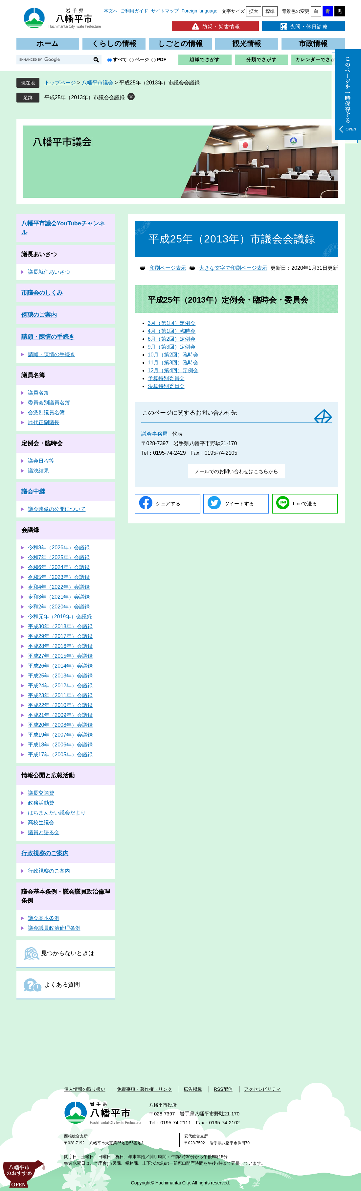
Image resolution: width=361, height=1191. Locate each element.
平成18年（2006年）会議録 (60, 744)
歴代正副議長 (43, 422)
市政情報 (313, 43)
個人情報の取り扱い (84, 1089)
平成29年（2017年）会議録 (60, 636)
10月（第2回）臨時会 (173, 354)
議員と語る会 (43, 832)
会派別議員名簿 (46, 412)
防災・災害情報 (215, 26)
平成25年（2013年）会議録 (60, 675)
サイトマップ (165, 10)
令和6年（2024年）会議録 (59, 567)
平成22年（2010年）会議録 (60, 705)
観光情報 (246, 43)
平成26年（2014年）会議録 (60, 666)
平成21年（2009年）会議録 (60, 715)
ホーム (47, 43)
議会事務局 (154, 434)
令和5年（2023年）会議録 (59, 577)
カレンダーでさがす (318, 59)
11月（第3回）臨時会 (173, 362)
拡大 (253, 11)
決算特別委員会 (166, 386)
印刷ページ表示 (167, 268)
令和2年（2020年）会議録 (59, 606)
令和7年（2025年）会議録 (59, 557)
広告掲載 (193, 1089)
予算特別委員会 (166, 378)
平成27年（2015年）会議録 (60, 656)
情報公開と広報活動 (48, 775)
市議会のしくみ (42, 292)
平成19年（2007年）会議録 (60, 735)
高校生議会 (41, 822)
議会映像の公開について (57, 509)
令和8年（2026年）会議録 (59, 547)
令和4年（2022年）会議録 (59, 587)
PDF (161, 59)
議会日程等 (41, 461)
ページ (142, 59)
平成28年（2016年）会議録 (60, 646)
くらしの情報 (114, 43)
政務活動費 (41, 803)
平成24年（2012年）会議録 (60, 685)
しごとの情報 (180, 43)
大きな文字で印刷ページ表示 (233, 268)
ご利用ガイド (134, 10)
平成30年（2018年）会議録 (60, 626)
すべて (120, 59)
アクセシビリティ (262, 1089)
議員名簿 (33, 375)
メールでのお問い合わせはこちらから (236, 471)
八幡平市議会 (97, 82)
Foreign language (199, 10)
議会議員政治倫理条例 (54, 928)
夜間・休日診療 (303, 26)
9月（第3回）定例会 (172, 347)
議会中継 (33, 491)
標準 (270, 11)
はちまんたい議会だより (57, 812)
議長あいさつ (39, 254)
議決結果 (38, 470)
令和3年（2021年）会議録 (59, 597)
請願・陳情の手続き (48, 336)
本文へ (111, 10)
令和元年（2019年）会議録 (60, 616)
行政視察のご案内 (45, 853)
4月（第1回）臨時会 (172, 331)
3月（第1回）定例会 (172, 323)
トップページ (60, 82)
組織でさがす (205, 59)
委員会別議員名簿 (49, 402)
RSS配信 (223, 1089)
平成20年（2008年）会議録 (60, 725)
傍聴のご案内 (39, 314)
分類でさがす (261, 59)
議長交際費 (41, 793)
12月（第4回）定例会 (173, 370)
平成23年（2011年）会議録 (60, 695)
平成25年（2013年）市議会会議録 (84, 97)
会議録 (30, 530)
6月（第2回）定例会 (172, 339)
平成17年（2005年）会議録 (60, 754)
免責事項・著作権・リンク (144, 1089)
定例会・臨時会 (42, 443)
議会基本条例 (43, 918)
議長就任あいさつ (49, 272)
